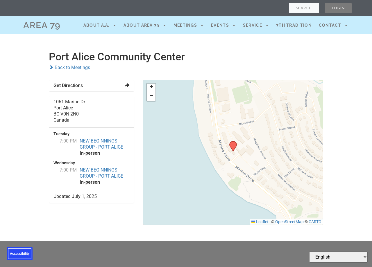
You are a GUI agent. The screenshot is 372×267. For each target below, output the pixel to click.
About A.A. (100, 25)
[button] (231, 143)
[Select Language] (338, 257)
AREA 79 (42, 25)
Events (223, 25)
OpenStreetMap (289, 221)
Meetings (189, 25)
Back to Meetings (69, 67)
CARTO (315, 221)
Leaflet (260, 221)
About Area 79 (145, 25)
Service (256, 25)
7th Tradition (294, 25)
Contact (333, 25)
